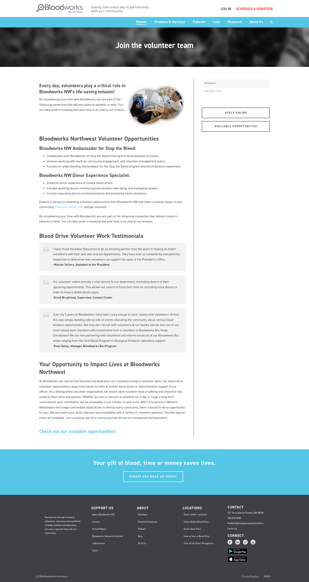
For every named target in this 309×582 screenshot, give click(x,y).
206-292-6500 (234, 518)
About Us (256, 22)
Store (95, 550)
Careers (96, 521)
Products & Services (169, 22)
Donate (141, 22)
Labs (216, 22)
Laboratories (98, 543)
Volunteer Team (213, 91)
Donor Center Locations (195, 514)
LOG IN (226, 9)
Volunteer (210, 83)
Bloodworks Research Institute (107, 536)
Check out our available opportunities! (78, 431)
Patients (199, 22)
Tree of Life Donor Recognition (198, 543)
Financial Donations (147, 521)
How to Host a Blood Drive (197, 536)
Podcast (142, 529)
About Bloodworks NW (103, 514)
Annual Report (99, 529)
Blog (140, 536)
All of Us (142, 543)
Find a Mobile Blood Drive (196, 521)
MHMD (267, 576)
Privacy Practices (250, 576)
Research (235, 22)
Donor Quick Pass (192, 529)
